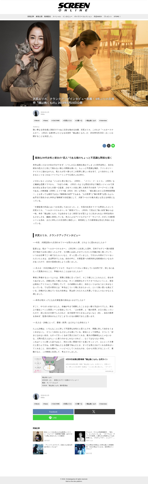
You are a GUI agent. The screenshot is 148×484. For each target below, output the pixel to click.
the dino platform (76, 481)
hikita (43, 114)
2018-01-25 (45, 112)
